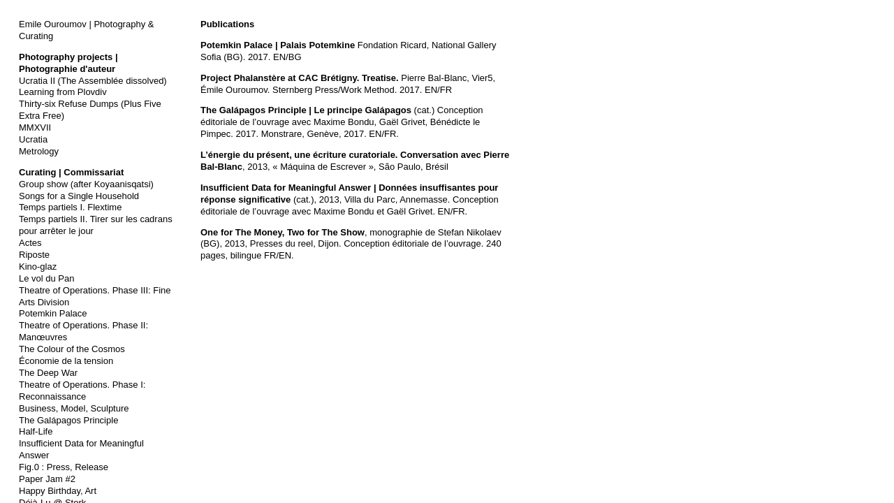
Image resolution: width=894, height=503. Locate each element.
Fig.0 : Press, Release (63, 467)
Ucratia (33, 139)
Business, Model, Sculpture (74, 408)
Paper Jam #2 (47, 479)
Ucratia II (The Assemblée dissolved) (93, 80)
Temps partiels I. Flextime (70, 207)
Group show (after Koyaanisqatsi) (86, 184)
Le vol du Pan (47, 278)
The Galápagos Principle (68, 420)
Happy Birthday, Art (57, 491)
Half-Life (35, 431)
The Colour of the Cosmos (72, 349)
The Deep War (48, 372)
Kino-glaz (38, 266)
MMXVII (35, 127)
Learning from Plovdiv (63, 92)
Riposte (34, 254)
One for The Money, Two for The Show (282, 232)
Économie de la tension (66, 361)
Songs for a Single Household (79, 196)
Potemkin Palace (53, 313)
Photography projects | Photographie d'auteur (68, 63)
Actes (30, 243)
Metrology (39, 151)
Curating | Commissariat (71, 172)
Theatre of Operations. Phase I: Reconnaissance (82, 390)
